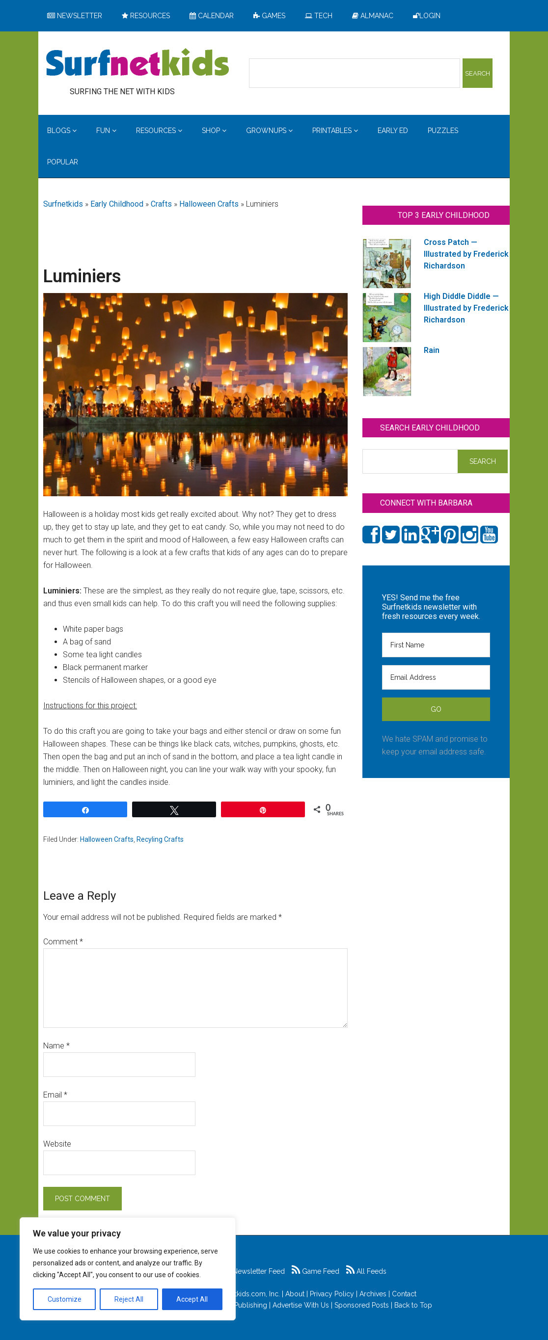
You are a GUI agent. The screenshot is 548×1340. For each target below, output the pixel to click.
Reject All (128, 1299)
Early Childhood (116, 204)
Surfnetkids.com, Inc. (247, 1294)
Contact (404, 1294)
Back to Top (413, 1305)
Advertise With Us (301, 1305)
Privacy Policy (332, 1294)
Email (55, 1094)
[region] (128, 1268)
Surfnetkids (63, 204)
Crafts (161, 204)
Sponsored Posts (361, 1305)
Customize (65, 1299)
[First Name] (436, 645)
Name (56, 1045)
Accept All (192, 1299)
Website (57, 1144)
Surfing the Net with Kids (137, 63)
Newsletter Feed (253, 1271)
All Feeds (366, 1271)
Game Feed (315, 1271)
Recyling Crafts (160, 839)
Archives (372, 1294)
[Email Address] (436, 677)
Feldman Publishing (235, 1305)
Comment (63, 941)
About (294, 1294)
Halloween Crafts (209, 204)
